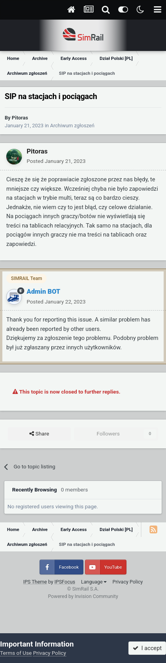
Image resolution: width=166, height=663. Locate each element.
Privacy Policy (127, 582)
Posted (56, 161)
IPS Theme (35, 582)
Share (39, 434)
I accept (147, 648)
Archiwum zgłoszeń (72, 125)
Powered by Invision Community (83, 596)
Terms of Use (16, 653)
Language (93, 582)
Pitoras (20, 118)
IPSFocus (64, 582)
